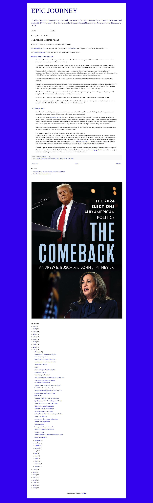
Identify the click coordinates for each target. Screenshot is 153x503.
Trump (72, 158)
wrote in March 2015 (84, 141)
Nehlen (36, 367)
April (36, 458)
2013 (34, 477)
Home (76, 164)
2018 (34, 347)
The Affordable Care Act (38, 48)
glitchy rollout (72, 48)
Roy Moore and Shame (40, 364)
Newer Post (35, 164)
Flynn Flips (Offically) (40, 437)
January (37, 466)
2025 (34, 329)
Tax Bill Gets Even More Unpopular (44, 388)
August (37, 448)
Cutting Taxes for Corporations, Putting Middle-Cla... (48, 414)
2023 (34, 334)
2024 (34, 331)
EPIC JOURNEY (54, 10)
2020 (34, 342)
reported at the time (55, 117)
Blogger (84, 493)
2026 (34, 326)
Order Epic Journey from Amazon (42, 174)
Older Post (118, 164)
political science (51, 158)
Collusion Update (39, 424)
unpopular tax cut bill (40, 52)
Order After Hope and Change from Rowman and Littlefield (49, 172)
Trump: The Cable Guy (40, 416)
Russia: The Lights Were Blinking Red (44, 370)
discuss (48, 44)
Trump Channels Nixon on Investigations (45, 354)
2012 (34, 480)
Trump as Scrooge (39, 432)
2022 (34, 336)
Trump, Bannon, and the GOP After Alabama (46, 403)
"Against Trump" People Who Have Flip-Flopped (47, 385)
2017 (34, 349)
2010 (34, 485)
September (38, 445)
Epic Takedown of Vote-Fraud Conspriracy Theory (47, 401)
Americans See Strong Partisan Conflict (45, 362)
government (44, 158)
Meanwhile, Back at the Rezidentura (44, 429)
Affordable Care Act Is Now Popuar (44, 408)
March (37, 461)
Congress (38, 158)
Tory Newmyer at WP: (38, 108)
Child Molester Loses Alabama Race (44, 406)
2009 (34, 488)
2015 (34, 472)
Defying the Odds (38, 44)
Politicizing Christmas (40, 372)
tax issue (55, 44)
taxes (69, 158)
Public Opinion (63, 158)
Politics (57, 158)
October (37, 443)
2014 (34, 475)
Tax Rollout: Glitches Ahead (42, 382)
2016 (34, 469)
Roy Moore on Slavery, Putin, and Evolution (46, 419)
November (38, 440)
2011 (34, 482)
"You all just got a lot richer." (42, 375)
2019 (34, 344)
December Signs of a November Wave (44, 393)
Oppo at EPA (37, 395)
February (37, 464)
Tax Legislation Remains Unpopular (44, 427)
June (36, 453)
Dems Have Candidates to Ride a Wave (44, 359)
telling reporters (95, 150)
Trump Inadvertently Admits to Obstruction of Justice (48, 434)
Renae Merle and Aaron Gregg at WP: (42, 56)
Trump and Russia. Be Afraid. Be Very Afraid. (46, 398)
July (36, 451)
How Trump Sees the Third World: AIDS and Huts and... (49, 377)
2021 (34, 339)
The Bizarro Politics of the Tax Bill (43, 411)
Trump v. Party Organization (42, 421)
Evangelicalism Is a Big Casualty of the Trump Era (48, 390)
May (36, 456)
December (38, 352)
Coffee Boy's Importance (41, 357)
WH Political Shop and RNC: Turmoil (44, 380)
